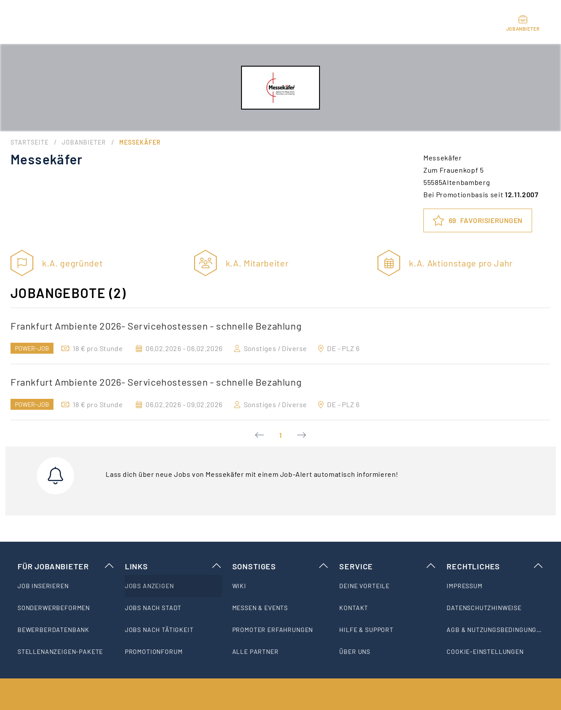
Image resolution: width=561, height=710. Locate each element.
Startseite (30, 142)
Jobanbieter (84, 142)
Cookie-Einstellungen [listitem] (485, 651)
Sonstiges (280, 566)
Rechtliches (495, 566)
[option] (280, 336)
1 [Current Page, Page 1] (280, 435)
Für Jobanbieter (66, 566)
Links (173, 566)
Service (387, 566)
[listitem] (66, 586)
